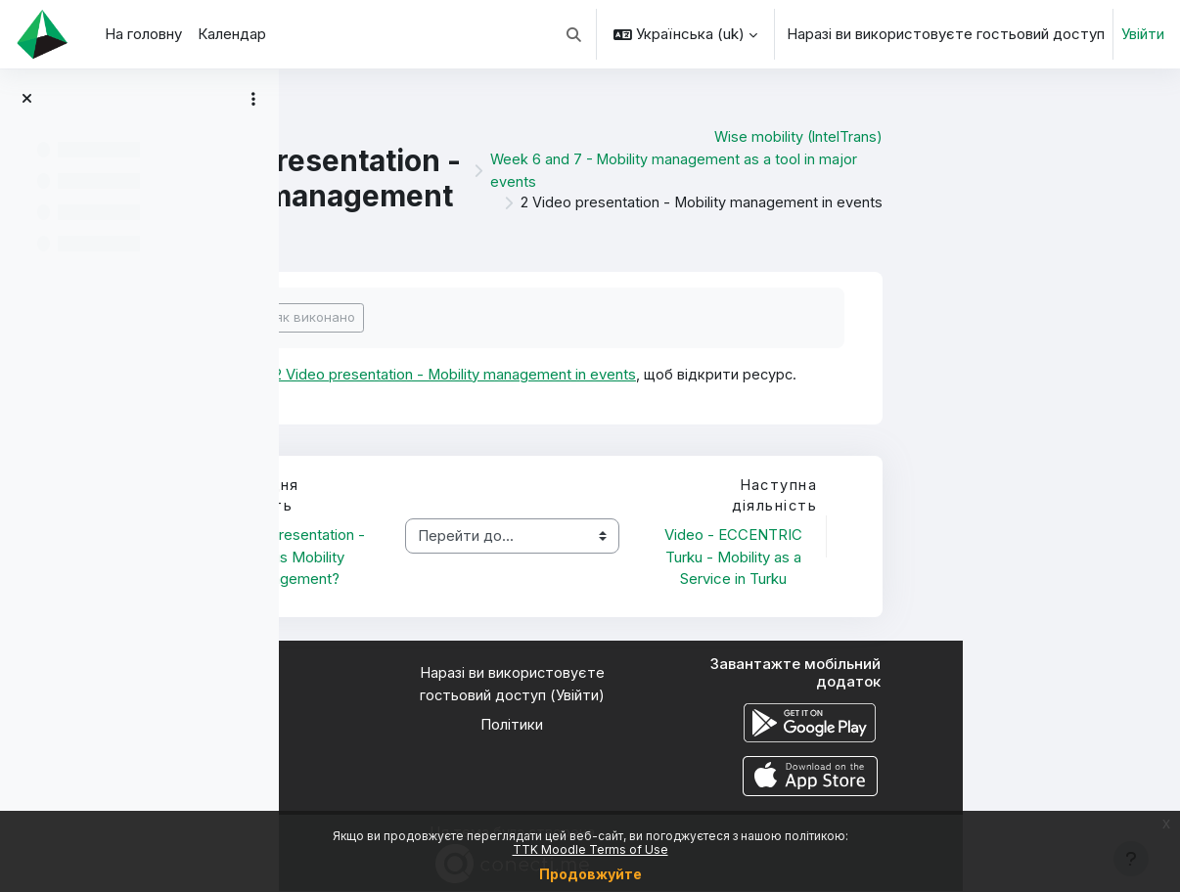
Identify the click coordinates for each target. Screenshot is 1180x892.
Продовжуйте (590, 874)
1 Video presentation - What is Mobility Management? (513, 557)
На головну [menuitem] (143, 33)
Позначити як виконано (498, 317)
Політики (730, 726)
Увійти (1142, 33)
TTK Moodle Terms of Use (590, 849)
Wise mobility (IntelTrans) (1014, 136)
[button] (575, 34)
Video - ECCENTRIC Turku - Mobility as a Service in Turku (951, 557)
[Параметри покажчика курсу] (253, 98)
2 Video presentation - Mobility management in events (674, 374)
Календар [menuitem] (232, 33)
